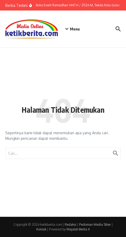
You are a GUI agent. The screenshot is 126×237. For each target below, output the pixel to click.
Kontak (41, 229)
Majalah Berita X (78, 229)
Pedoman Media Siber (95, 224)
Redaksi (70, 224)
